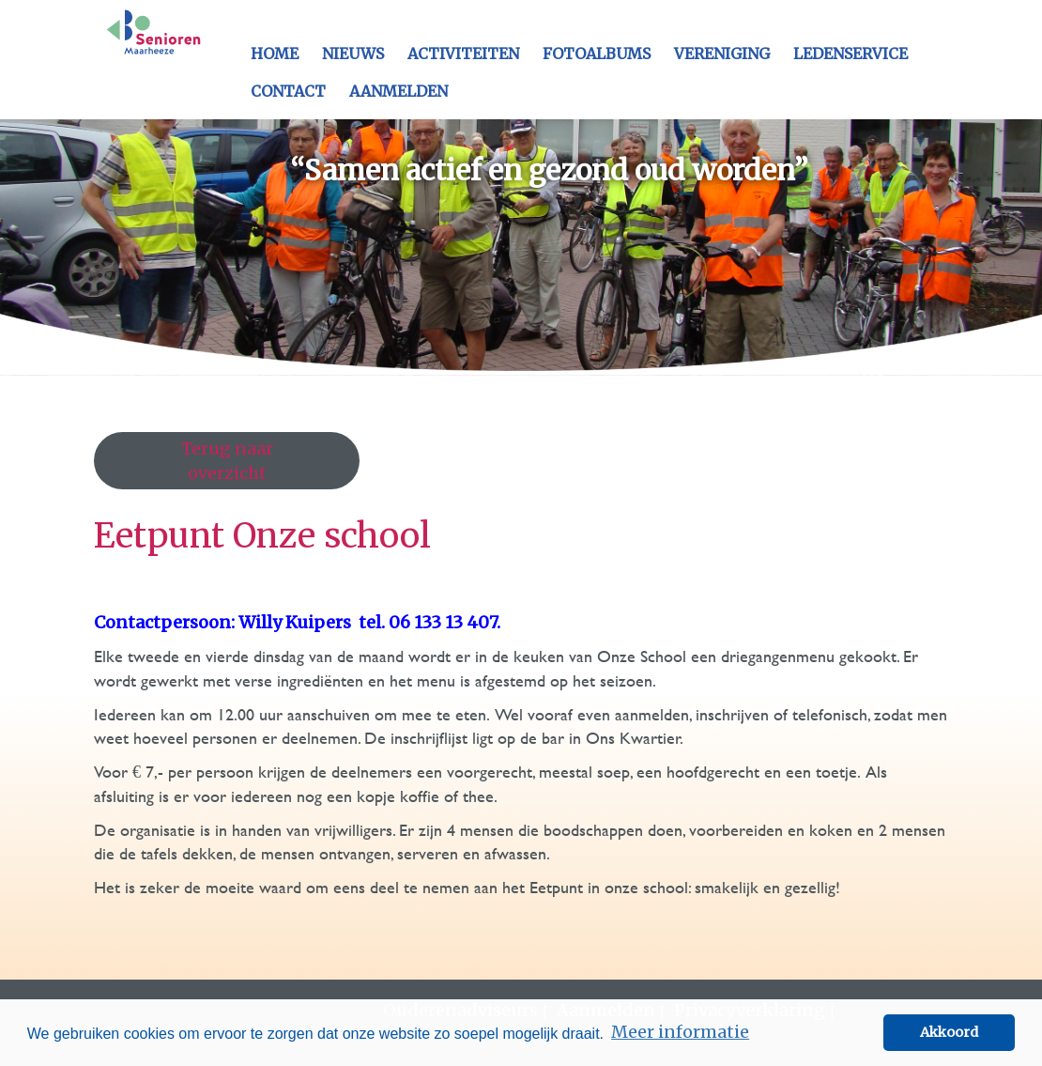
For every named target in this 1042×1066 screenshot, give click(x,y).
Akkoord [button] (949, 1032)
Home (275, 53)
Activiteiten (463, 53)
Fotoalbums (597, 53)
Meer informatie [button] (680, 1032)
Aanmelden (398, 91)
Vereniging (722, 53)
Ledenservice (850, 53)
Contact (288, 91)
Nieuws (353, 53)
